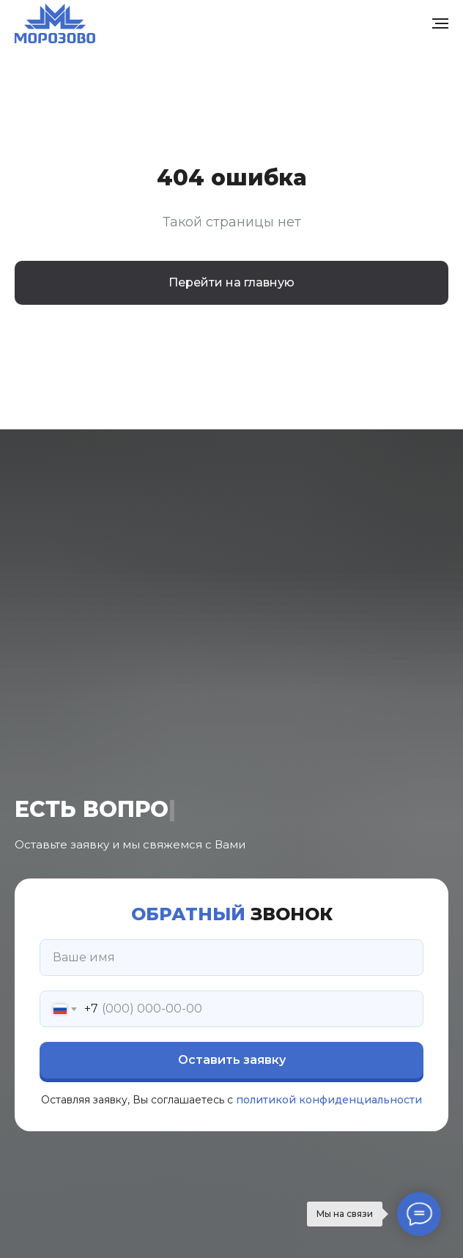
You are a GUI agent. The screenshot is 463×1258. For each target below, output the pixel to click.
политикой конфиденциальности (329, 1099)
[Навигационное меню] (440, 23)
